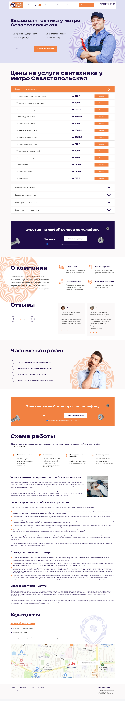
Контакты (70, 5)
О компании (49, 5)
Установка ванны (23, 177)
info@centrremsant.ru (20, 634)
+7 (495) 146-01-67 (107, 4)
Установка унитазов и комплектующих (30, 103)
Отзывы (60, 5)
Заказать (101, 96)
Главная (13, 690)
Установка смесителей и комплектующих (32, 96)
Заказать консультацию (76, 241)
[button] (20, 321)
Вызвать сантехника (46, 49)
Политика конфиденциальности (18, 693)
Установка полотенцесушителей (28, 150)
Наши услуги (33, 5)
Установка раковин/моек (26, 123)
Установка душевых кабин (26, 117)
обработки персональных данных (70, 246)
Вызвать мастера (86, 5)
